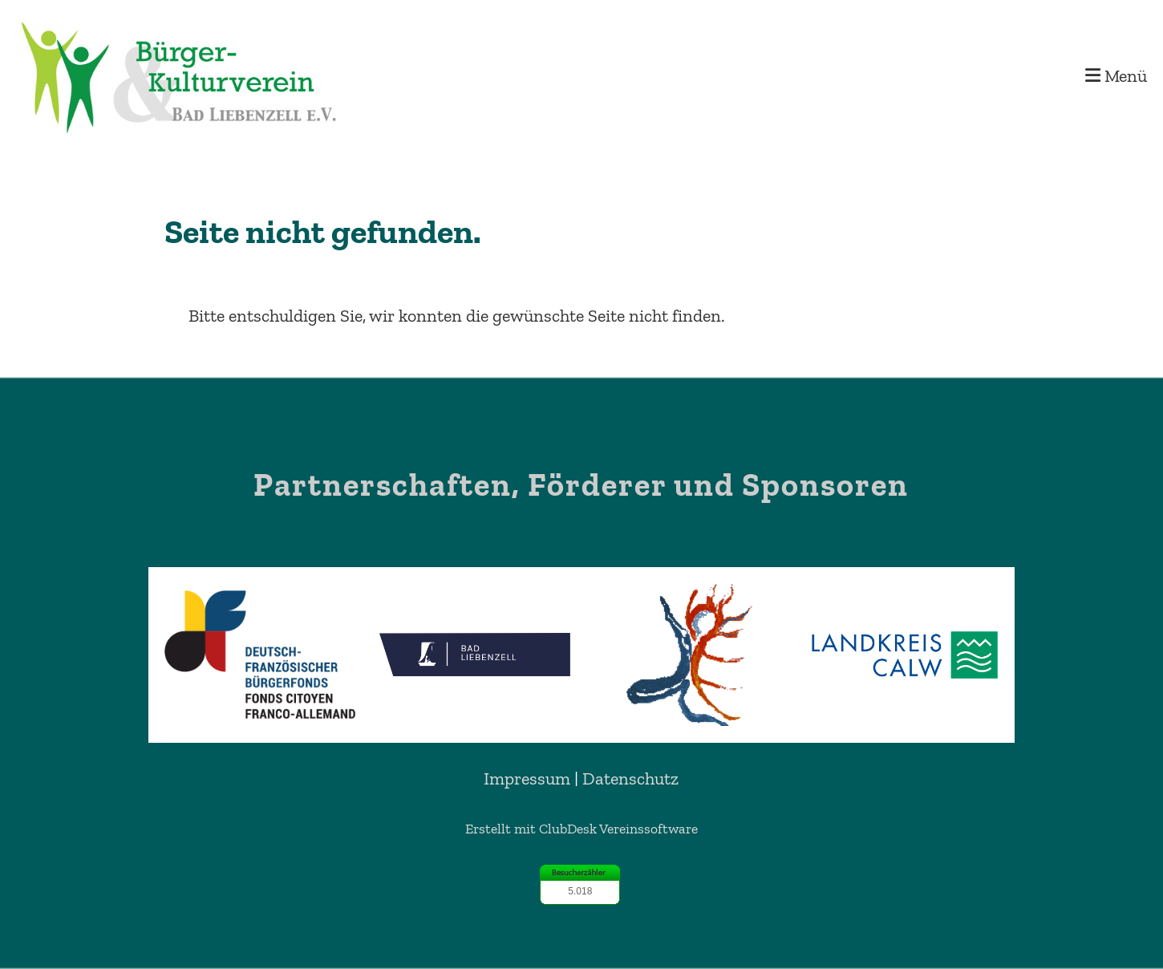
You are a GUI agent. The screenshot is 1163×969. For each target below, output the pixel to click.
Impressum (527, 778)
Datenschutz (630, 778)
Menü (1116, 76)
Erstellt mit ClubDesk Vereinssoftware (581, 828)
